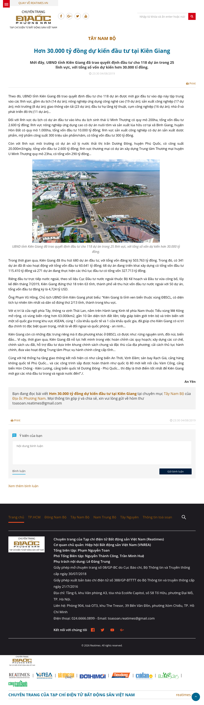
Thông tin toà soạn (157, 517)
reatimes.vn (186, 694)
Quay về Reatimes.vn (33, 3)
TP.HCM (34, 517)
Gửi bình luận (175, 471)
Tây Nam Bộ (102, 38)
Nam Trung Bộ (104, 517)
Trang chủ (16, 517)
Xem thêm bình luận (23, 486)
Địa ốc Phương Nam (29, 398)
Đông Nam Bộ (55, 517)
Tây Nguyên (129, 517)
